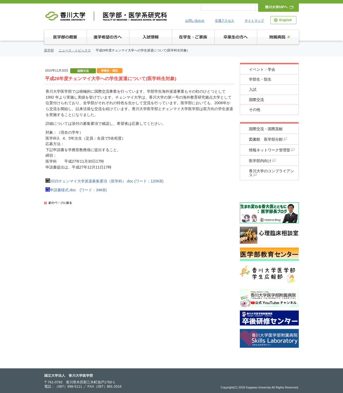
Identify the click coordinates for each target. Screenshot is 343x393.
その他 (254, 110)
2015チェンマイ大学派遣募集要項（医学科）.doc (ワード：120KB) (104, 181)
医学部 (49, 50)
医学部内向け (262, 161)
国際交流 (256, 100)
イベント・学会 (262, 70)
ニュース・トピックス (75, 50)
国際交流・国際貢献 (266, 129)
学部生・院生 (260, 79)
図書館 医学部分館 (268, 139)
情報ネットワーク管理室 (271, 150)
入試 (252, 90)
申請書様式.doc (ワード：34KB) (76, 190)
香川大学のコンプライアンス (271, 173)
